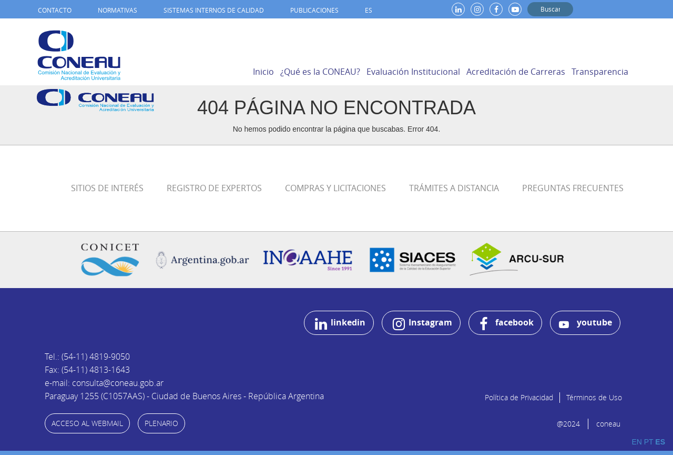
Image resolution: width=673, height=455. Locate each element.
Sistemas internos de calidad (214, 10)
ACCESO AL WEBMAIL (87, 423)
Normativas (117, 10)
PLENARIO (161, 423)
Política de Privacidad (519, 397)
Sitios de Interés (107, 188)
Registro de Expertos (214, 188)
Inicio (263, 71)
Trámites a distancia (454, 188)
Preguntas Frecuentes (573, 188)
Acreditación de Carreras (515, 71)
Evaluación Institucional (413, 71)
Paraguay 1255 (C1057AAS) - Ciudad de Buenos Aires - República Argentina (184, 396)
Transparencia (600, 71)
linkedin (340, 323)
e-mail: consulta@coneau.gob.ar (104, 383)
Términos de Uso (594, 397)
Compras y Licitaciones (335, 188)
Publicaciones (314, 10)
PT (649, 442)
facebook (507, 323)
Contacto (55, 10)
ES (368, 10)
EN (636, 442)
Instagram (422, 323)
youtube (585, 323)
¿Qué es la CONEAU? (320, 71)
